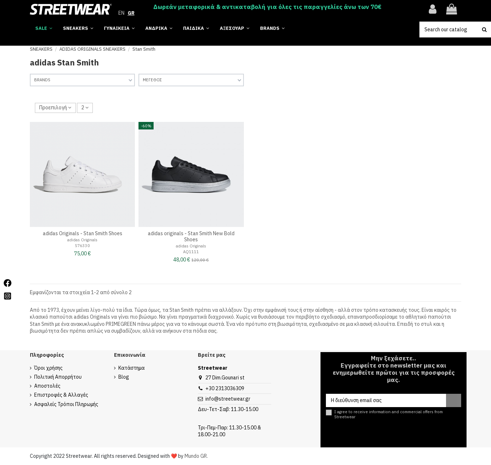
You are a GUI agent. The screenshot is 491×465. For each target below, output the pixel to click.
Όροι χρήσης (48, 368)
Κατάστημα (131, 368)
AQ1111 (191, 251)
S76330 (82, 245)
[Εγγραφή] (453, 400)
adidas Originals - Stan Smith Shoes (82, 233)
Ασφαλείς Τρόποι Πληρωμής (66, 404)
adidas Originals (82, 239)
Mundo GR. (196, 456)
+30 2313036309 (224, 388)
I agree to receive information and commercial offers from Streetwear (388, 414)
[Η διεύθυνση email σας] (386, 400)
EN (121, 13)
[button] (272, 28)
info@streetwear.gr (227, 399)
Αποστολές (47, 386)
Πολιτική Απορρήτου (58, 377)
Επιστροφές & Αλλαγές (61, 395)
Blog (123, 377)
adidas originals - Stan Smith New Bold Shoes (191, 236)
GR (131, 13)
